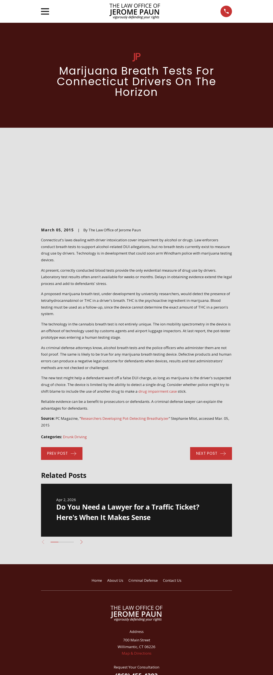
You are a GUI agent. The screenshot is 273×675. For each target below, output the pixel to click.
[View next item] (83, 468)
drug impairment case (157, 317)
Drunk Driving (75, 363)
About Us (115, 506)
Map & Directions (136, 579)
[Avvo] (136, 622)
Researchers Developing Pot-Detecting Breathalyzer (125, 344)
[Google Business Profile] (148, 622)
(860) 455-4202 (136, 602)
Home (97, 506)
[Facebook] (125, 622)
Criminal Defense (143, 506)
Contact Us (172, 506)
